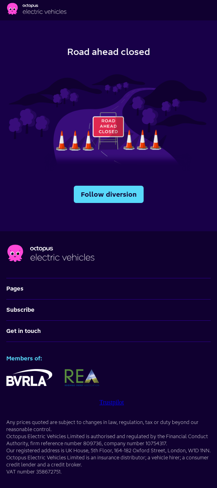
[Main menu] (209, 10)
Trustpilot (111, 402)
